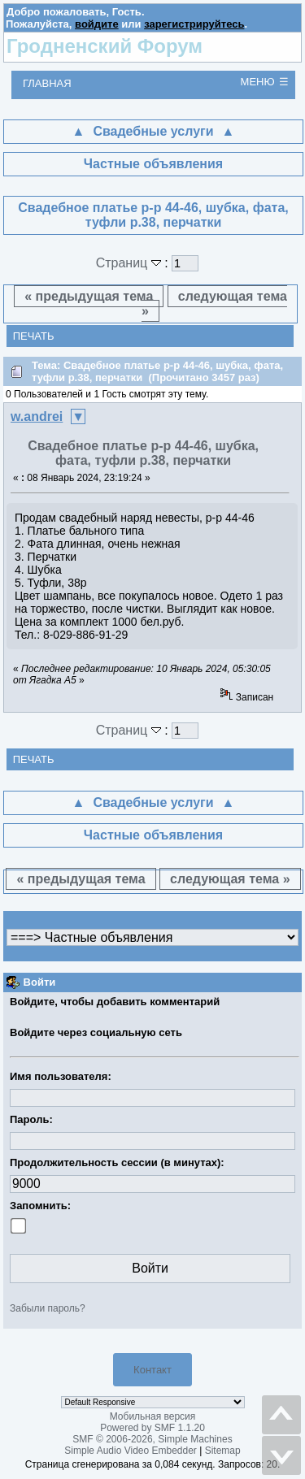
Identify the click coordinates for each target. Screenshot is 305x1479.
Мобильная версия (153, 1416)
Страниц (130, 263)
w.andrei (37, 416)
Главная (47, 83)
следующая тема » (214, 303)
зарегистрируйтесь (194, 24)
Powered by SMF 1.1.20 (152, 1427)
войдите (97, 24)
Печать (33, 336)
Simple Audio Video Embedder (130, 1450)
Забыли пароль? (47, 1308)
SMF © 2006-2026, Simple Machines (152, 1439)
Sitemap (223, 1450)
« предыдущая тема (88, 296)
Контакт (152, 1370)
